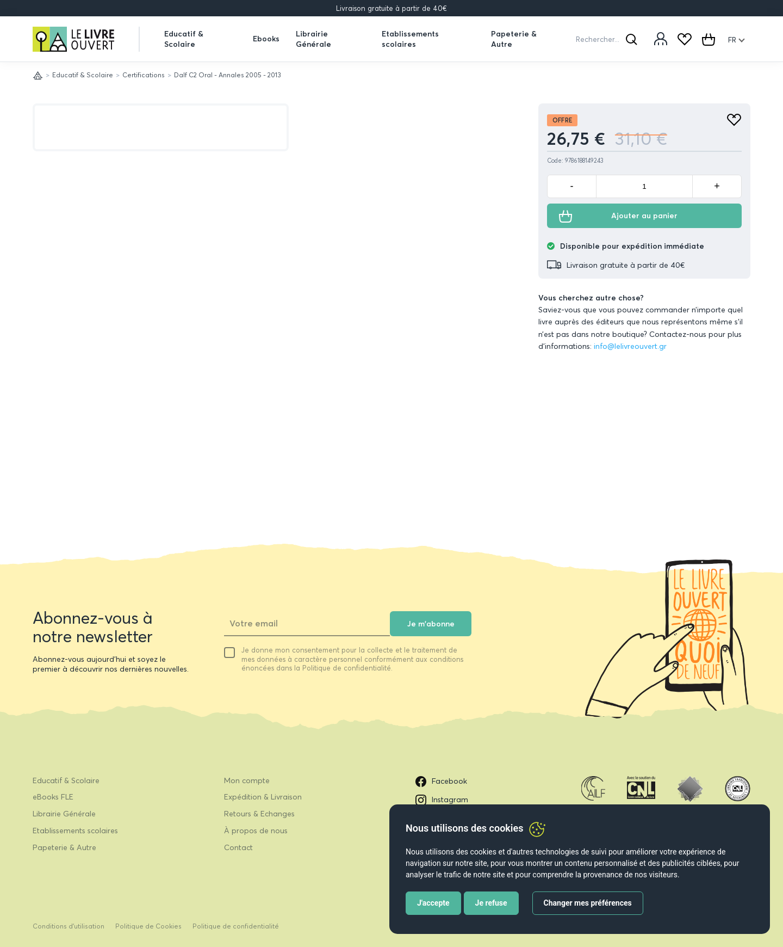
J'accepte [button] (433, 903)
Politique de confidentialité (235, 926)
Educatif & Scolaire (183, 38)
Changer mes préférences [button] (588, 903)
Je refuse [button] (491, 903)
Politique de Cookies (148, 926)
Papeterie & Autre (514, 38)
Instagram (441, 800)
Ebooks (266, 39)
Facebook (441, 781)
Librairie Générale (313, 38)
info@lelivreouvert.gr (630, 346)
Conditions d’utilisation (68, 926)
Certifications (143, 75)
